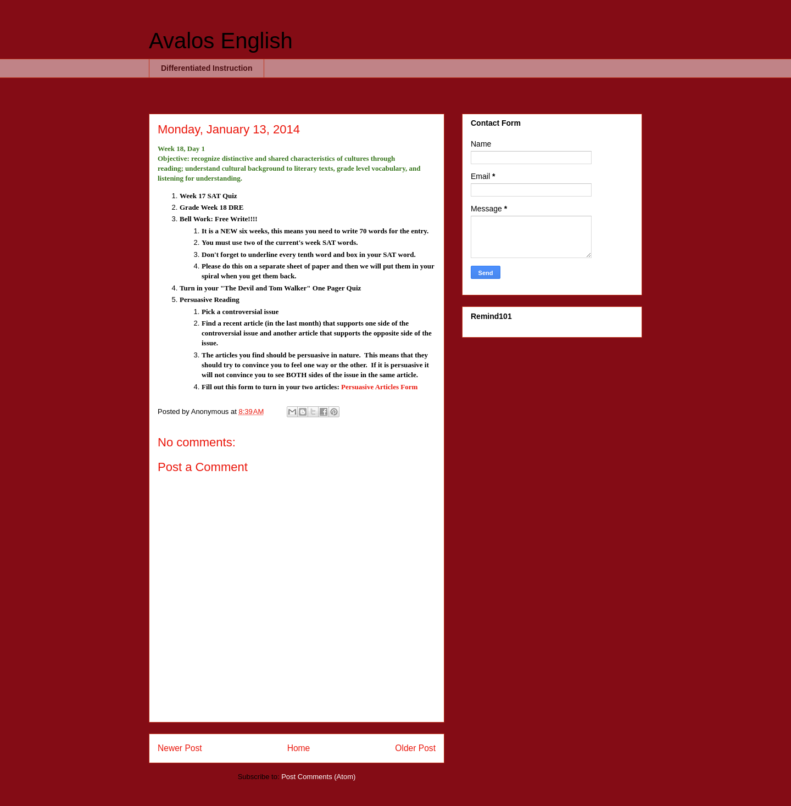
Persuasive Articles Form (379, 387)
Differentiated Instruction (206, 68)
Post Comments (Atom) (318, 777)
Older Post (415, 748)
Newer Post (180, 748)
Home (298, 748)
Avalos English (221, 41)
